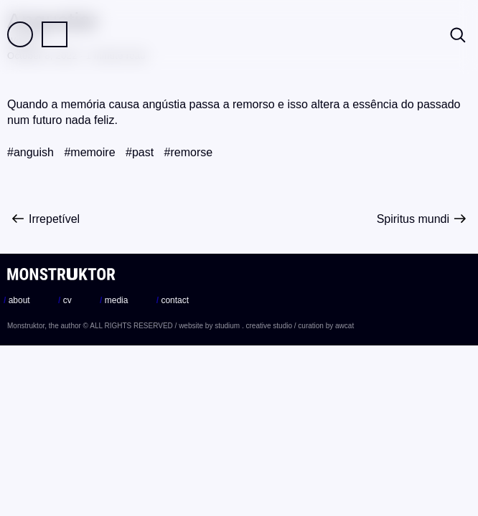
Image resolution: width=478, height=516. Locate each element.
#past (140, 152)
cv (65, 300)
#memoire (89, 152)
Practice (54, 34)
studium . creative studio (253, 326)
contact (172, 300)
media (114, 300)
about (17, 300)
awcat (344, 326)
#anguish (30, 152)
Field (20, 34)
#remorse (188, 152)
